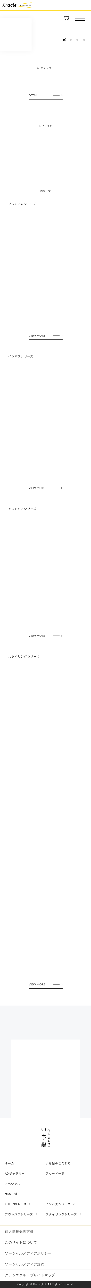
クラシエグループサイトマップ (30, 1275)
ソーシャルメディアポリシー (28, 1253)
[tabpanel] (45, 45)
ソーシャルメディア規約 (24, 1264)
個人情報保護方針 (19, 1231)
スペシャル (12, 1183)
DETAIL (33, 95)
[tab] (64, 40)
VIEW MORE (37, 335)
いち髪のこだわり (58, 1163)
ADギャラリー (15, 1173)
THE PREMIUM (15, 1204)
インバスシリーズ (58, 1204)
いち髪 (16, 34)
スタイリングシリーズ (61, 1214)
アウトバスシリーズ (19, 1214)
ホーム (9, 1163)
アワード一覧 (55, 1173)
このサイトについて (21, 1242)
